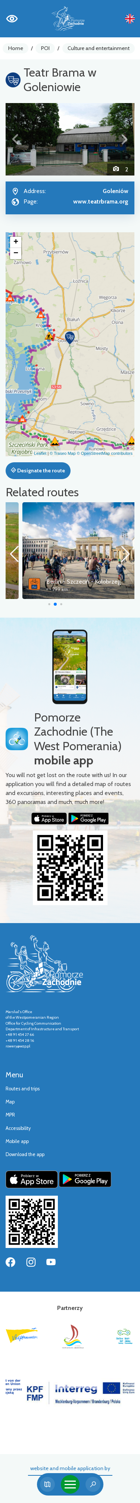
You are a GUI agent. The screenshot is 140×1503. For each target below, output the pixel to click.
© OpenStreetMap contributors (105, 453)
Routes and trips (23, 1088)
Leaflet (40, 453)
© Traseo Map (62, 453)
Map (10, 1102)
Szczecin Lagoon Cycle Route (67, 581)
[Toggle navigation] (70, 1484)
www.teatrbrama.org (100, 201)
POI (45, 48)
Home (15, 48)
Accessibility (18, 1128)
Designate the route (38, 470)
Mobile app (17, 1141)
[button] (15, 139)
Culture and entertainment (99, 48)
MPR (10, 1115)
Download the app (25, 1154)
